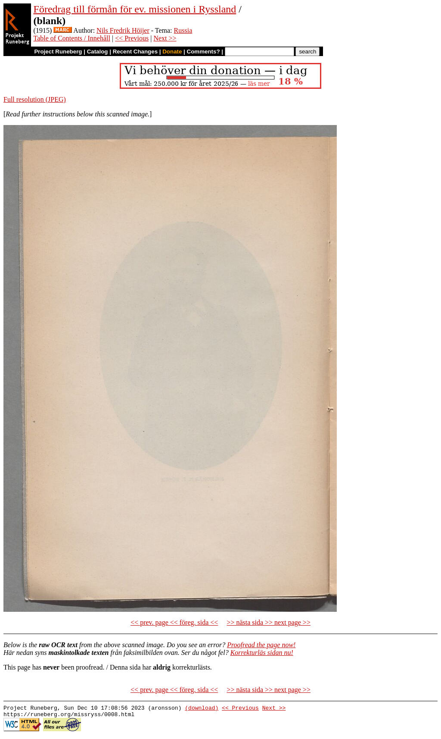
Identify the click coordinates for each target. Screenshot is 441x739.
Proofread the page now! (261, 644)
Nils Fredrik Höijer (122, 30)
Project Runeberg (58, 51)
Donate (172, 51)
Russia (183, 30)
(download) (201, 709)
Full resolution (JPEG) (34, 99)
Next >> (164, 38)
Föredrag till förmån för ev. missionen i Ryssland (135, 9)
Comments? (203, 51)
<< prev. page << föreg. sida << (174, 622)
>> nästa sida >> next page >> (269, 622)
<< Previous (132, 38)
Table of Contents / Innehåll (72, 38)
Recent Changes (135, 51)
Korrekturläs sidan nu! (261, 652)
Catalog (97, 51)
